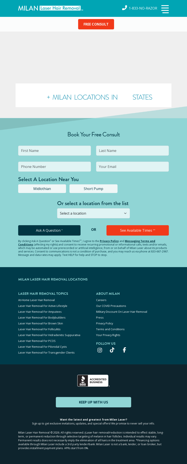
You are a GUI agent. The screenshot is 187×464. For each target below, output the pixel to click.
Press (100, 317)
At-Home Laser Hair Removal (36, 300)
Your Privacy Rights (108, 335)
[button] (164, 9)
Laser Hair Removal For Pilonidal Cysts (42, 347)
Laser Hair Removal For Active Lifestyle (42, 306)
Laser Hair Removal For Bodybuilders (42, 317)
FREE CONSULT (96, 24)
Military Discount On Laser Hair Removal (121, 312)
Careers (101, 300)
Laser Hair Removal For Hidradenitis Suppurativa (49, 335)
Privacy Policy (109, 241)
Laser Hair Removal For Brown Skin (40, 323)
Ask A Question (49, 230)
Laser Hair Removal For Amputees (40, 312)
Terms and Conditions (110, 329)
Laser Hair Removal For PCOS (37, 341)
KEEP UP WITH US (93, 402)
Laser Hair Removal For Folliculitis (39, 329)
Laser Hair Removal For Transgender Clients (46, 352)
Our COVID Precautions (111, 306)
